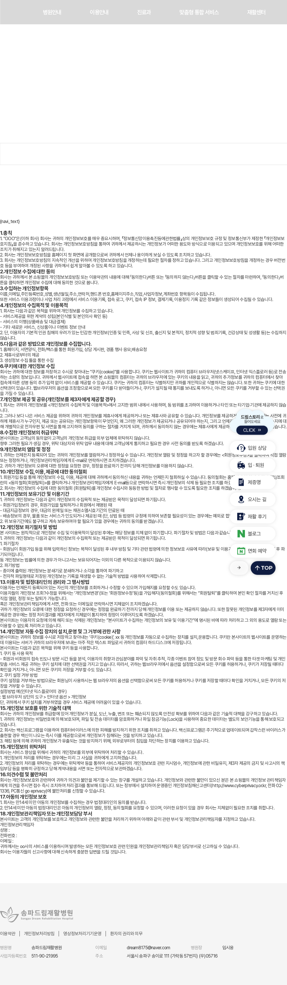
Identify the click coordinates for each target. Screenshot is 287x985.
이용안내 (99, 12)
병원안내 (52, 12)
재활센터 (256, 12)
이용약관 (7, 933)
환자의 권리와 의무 (126, 933)
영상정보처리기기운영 (82, 933)
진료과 (144, 12)
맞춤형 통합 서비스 (199, 12)
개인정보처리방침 (39, 933)
